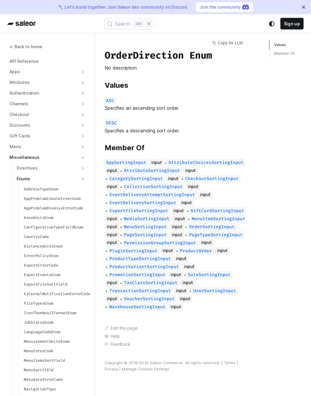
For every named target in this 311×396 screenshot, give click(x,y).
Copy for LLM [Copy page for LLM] (227, 42)
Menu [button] (15, 146)
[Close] (303, 7)
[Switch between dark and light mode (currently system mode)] (272, 24)
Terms (229, 363)
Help (112, 336)
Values (280, 45)
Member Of (284, 53)
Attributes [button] (20, 82)
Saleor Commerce (166, 363)
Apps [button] (15, 71)
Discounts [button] (20, 125)
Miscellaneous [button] (25, 157)
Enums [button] (23, 178)
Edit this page (121, 328)
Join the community (224, 7)
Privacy (111, 369)
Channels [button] (19, 103)
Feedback (117, 344)
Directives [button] (27, 168)
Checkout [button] (19, 114)
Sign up (292, 23)
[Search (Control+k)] (129, 23)
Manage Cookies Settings (145, 369)
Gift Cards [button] (20, 136)
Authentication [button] (24, 93)
